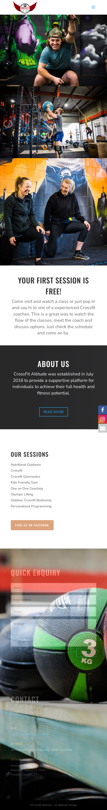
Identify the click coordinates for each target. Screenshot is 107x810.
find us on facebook (32, 525)
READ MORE (53, 411)
